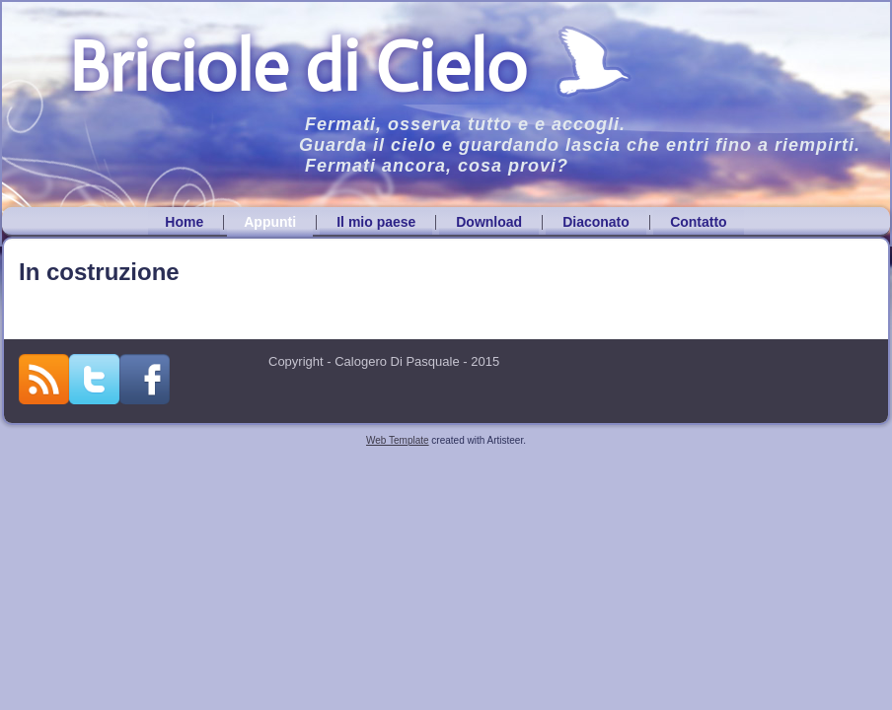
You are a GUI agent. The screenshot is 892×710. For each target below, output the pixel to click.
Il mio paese (375, 222)
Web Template (397, 440)
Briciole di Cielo (297, 66)
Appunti (270, 222)
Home (184, 222)
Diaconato (596, 222)
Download (489, 222)
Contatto (698, 222)
